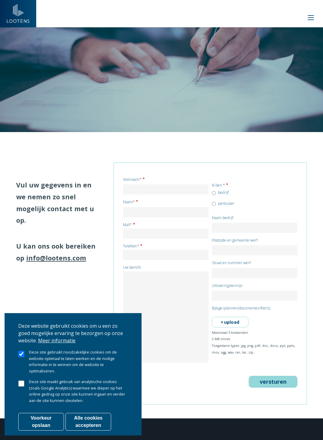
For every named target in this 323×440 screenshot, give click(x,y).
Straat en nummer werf (231, 263)
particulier (226, 203)
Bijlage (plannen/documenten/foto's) (241, 308)
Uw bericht (132, 267)
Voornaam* (132, 179)
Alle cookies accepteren (88, 424)
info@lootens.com (56, 257)
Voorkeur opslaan (40, 424)
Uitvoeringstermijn (227, 286)
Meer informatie (56, 343)
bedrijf (223, 192)
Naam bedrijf (222, 218)
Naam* (129, 202)
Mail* (127, 225)
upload (231, 322)
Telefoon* (131, 246)
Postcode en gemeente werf (235, 240)
